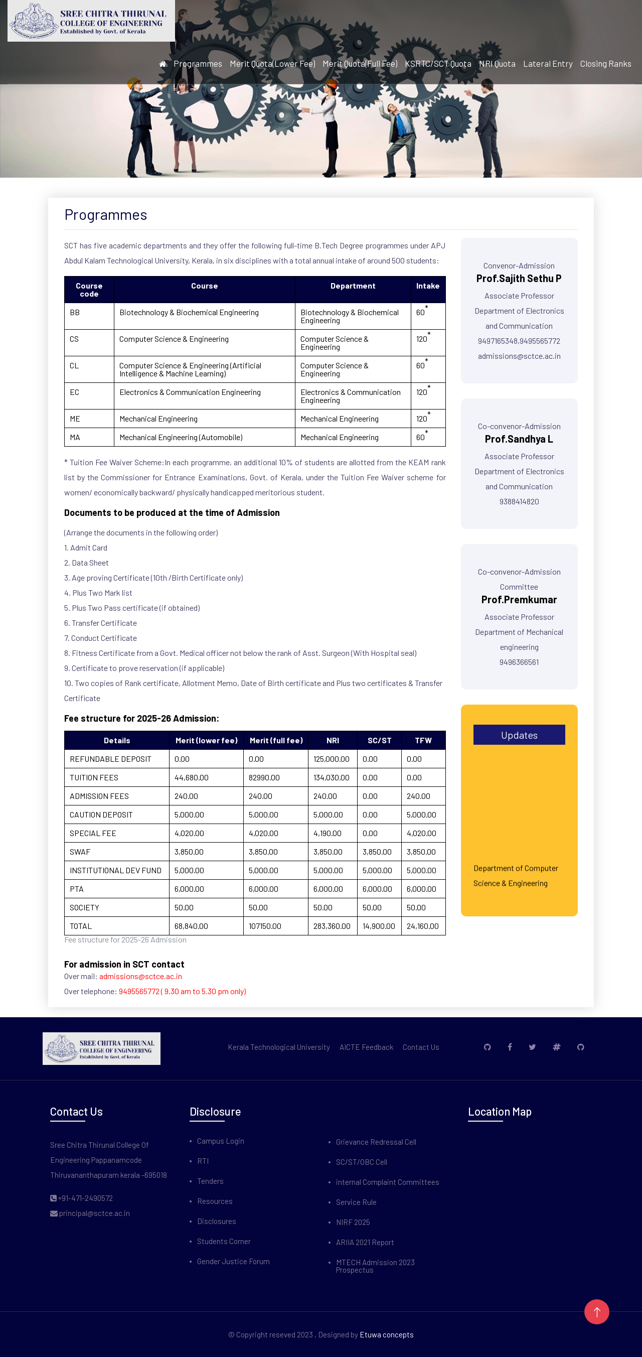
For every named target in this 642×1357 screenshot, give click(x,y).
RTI (203, 1161)
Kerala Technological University (279, 1047)
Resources (215, 1201)
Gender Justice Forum (233, 1261)
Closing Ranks (605, 63)
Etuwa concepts (387, 1334)
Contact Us (421, 1047)
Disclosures (216, 1221)
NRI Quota (497, 63)
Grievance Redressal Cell (376, 1142)
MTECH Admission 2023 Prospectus (375, 1266)
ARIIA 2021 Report (365, 1242)
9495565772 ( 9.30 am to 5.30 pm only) (182, 991)
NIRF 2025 (353, 1222)
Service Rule (356, 1202)
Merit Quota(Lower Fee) (272, 63)
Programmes (198, 63)
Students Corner (224, 1241)
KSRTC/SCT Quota (438, 63)
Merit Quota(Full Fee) (360, 63)
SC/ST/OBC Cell (361, 1162)
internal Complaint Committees (387, 1182)
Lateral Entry (548, 63)
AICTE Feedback (366, 1047)
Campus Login (220, 1141)
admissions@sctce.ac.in (140, 976)
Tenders (210, 1181)
